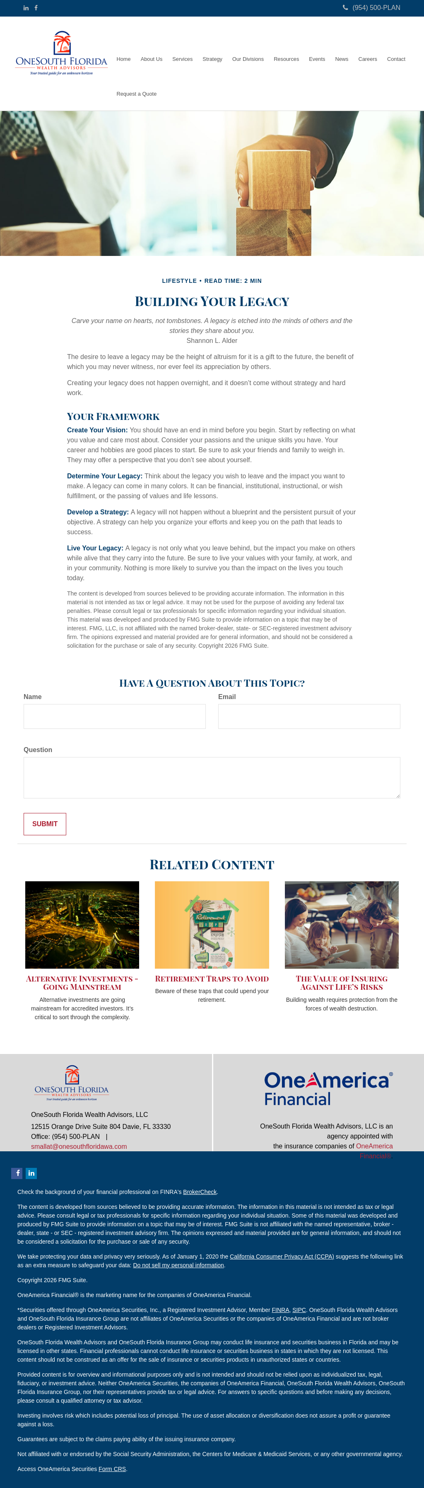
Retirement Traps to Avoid (212, 978)
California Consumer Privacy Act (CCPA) (282, 1256)
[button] (152, 46)
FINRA (280, 1310)
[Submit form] (45, 824)
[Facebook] (36, 8)
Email (227, 696)
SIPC (299, 1310)
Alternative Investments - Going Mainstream (82, 982)
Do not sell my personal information (178, 1265)
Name (33, 696)
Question (38, 749)
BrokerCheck (200, 1192)
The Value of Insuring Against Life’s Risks (342, 982)
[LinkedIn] (26, 8)
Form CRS (112, 1469)
